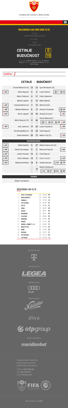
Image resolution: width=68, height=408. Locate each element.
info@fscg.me (27, 375)
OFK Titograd (26, 195)
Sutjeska (25, 203)
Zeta (23, 205)
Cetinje (24, 238)
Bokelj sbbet (26, 224)
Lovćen (24, 216)
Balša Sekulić (45, 158)
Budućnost (25, 197)
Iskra (23, 221)
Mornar (24, 213)
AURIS (40, 401)
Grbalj (24, 200)
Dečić (23, 211)
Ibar (22, 230)
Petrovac (25, 235)
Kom (23, 208)
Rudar (23, 232)
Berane (24, 219)
